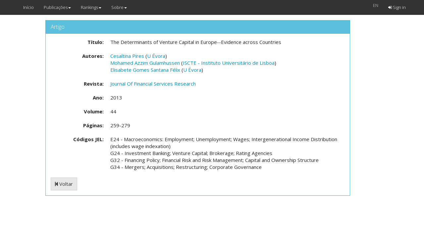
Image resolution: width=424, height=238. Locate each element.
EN (375, 5)
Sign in (397, 7)
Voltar (64, 183)
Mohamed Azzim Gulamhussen (145, 63)
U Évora (156, 56)
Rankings (91, 7)
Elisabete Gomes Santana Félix (145, 69)
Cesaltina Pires (127, 56)
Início (28, 7)
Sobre (119, 7)
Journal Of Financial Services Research (153, 83)
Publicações (57, 7)
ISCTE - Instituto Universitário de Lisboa (229, 63)
